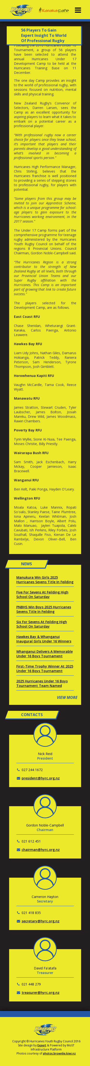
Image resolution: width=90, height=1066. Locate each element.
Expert (41, 1045)
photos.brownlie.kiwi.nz (59, 1053)
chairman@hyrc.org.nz (41, 849)
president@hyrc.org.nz (41, 778)
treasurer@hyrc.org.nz (41, 992)
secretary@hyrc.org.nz (41, 921)
